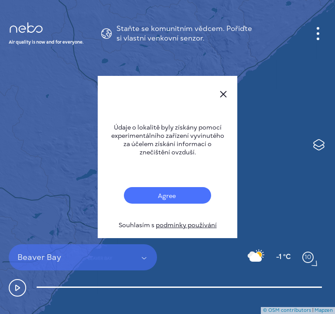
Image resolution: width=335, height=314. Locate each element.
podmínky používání (186, 225)
